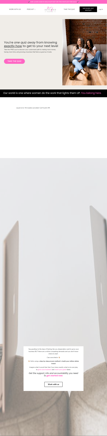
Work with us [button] (53, 384)
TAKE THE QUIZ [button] (14, 61)
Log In (101, 9)
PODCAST (31, 9)
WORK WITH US (15, 9)
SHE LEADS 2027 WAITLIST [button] (88, 9)
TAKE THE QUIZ (69, 9)
